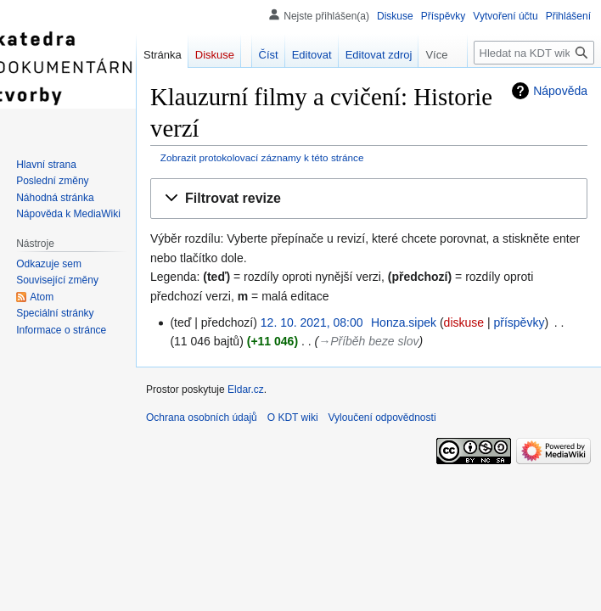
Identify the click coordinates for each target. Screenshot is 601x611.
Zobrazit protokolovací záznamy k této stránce (262, 157)
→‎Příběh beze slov (368, 341)
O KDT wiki (292, 417)
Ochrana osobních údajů (201, 417)
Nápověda (560, 91)
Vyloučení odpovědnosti (382, 417)
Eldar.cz (245, 389)
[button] (369, 199)
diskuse (464, 322)
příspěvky (518, 322)
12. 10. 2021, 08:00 (312, 322)
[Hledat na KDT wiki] (534, 52)
